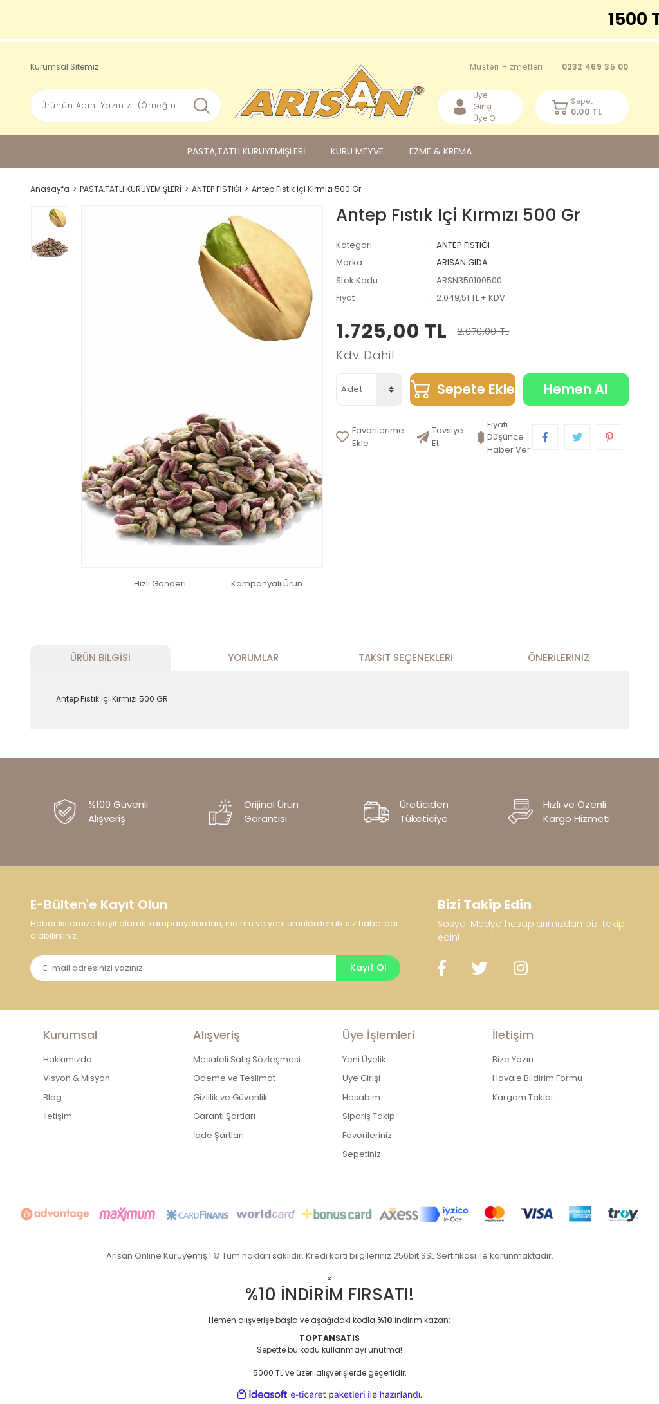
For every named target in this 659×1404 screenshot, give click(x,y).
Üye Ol (485, 118)
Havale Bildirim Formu (537, 1078)
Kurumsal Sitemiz (64, 66)
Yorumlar (253, 657)
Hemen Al (576, 389)
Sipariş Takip (368, 1116)
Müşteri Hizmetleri (549, 67)
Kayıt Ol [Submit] (368, 967)
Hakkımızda (67, 1059)
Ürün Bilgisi (100, 657)
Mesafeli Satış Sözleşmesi (247, 1059)
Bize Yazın (513, 1059)
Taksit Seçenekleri (405, 657)
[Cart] (582, 107)
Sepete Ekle (476, 389)
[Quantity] (389, 389)
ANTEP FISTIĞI (463, 245)
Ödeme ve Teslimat (234, 1078)
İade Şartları (218, 1135)
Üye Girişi (361, 1078)
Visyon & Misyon (76, 1078)
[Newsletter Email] (183, 968)
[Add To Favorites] (370, 437)
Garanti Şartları (224, 1116)
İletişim (57, 1116)
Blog (52, 1097)
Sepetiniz (361, 1154)
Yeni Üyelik (364, 1059)
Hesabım (361, 1097)
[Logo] (329, 91)
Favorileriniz (367, 1135)
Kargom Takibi (522, 1097)
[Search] (125, 105)
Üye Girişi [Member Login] (482, 100)
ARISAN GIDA (462, 262)
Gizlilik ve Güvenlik (230, 1097)
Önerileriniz (558, 657)
